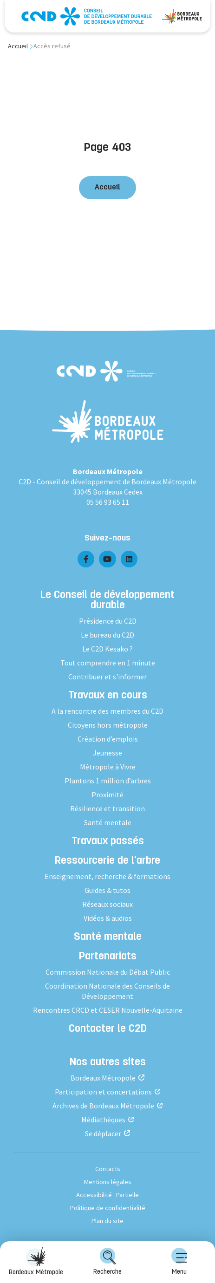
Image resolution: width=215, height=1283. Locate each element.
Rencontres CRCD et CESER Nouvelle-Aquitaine (107, 1010)
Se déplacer (103, 1133)
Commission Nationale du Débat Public (108, 972)
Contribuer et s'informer (107, 676)
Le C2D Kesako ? (107, 648)
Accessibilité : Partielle (107, 1195)
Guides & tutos (107, 890)
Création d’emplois (108, 738)
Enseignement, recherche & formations (107, 876)
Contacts (107, 1169)
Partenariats (108, 957)
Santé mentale (107, 822)
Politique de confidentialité (107, 1208)
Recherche (107, 1261)
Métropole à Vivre (108, 766)
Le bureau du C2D (107, 634)
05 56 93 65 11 (107, 502)
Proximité (107, 794)
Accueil (18, 46)
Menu (179, 1261)
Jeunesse (107, 752)
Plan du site (107, 1221)
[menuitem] (179, 1262)
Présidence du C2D (108, 620)
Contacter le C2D (108, 1029)
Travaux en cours (107, 696)
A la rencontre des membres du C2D (107, 711)
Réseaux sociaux (107, 904)
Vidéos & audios (108, 918)
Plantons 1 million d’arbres (108, 780)
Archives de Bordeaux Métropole (103, 1105)
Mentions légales (107, 1182)
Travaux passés (108, 842)
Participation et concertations (103, 1091)
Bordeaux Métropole (35, 1261)
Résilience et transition (107, 808)
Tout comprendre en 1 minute (107, 662)
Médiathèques (103, 1119)
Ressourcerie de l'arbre (107, 861)
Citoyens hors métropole (108, 724)
